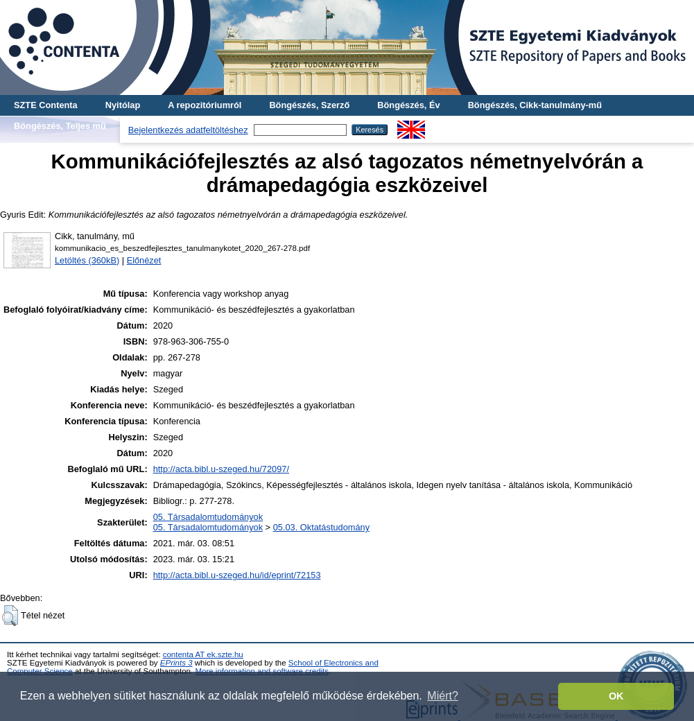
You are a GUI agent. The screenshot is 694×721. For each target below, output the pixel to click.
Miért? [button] (442, 696)
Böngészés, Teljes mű (60, 126)
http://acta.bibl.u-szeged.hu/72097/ (221, 469)
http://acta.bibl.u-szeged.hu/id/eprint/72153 (237, 575)
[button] (10, 615)
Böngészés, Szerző (309, 105)
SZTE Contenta (46, 105)
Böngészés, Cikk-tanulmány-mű (535, 105)
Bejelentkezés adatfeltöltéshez (188, 130)
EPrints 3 (176, 663)
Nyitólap (122, 105)
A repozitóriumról (204, 105)
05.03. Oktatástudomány (321, 527)
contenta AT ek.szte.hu (203, 654)
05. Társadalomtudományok (208, 517)
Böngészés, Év (408, 105)
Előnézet (144, 260)
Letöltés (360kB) (87, 260)
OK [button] (616, 696)
